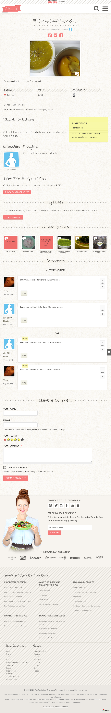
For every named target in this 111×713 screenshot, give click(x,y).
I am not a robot (18, 467)
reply (24, 293)
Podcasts (37, 660)
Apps (8, 657)
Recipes (37, 654)
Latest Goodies (40, 651)
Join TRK (9, 665)
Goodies (37, 646)
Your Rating (10, 436)
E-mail (7, 420)
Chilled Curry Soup (28, 251)
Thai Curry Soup (10, 251)
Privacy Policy (48, 706)
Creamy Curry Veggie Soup (99, 252)
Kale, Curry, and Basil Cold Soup (63, 252)
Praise (8, 668)
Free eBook (11, 671)
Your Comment (12, 446)
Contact (9, 674)
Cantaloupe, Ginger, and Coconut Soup (45, 252)
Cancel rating (5, 439)
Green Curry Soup (81, 251)
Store (8, 654)
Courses (37, 662)
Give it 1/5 (8, 439)
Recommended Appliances (17, 662)
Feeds (36, 671)
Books (36, 665)
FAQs (8, 660)
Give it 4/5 (19, 439)
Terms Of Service (61, 706)
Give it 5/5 (22, 439)
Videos (36, 657)
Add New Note (13, 217)
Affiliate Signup (12, 677)
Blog (35, 668)
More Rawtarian (15, 646)
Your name (10, 409)
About (8, 651)
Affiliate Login (11, 679)
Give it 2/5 (12, 439)
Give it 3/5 (15, 439)
